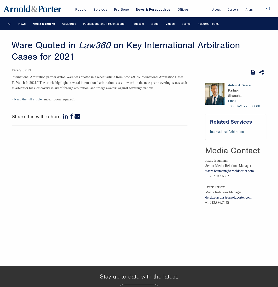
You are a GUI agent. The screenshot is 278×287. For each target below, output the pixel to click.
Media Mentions (44, 24)
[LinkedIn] (66, 116)
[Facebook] (71, 116)
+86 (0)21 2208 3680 (244, 106)
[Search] (268, 8)
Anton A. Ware (239, 85)
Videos (170, 24)
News (22, 24)
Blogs (154, 24)
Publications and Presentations (104, 24)
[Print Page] (253, 72)
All (9, 24)
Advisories (69, 24)
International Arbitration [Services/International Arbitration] (227, 132)
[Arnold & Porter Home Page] (32, 8)
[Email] (77, 116)
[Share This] (261, 72)
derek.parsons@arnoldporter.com (228, 197)
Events (186, 24)
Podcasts (138, 24)
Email (232, 101)
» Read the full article (27, 99)
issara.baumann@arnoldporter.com (229, 171)
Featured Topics (208, 24)
